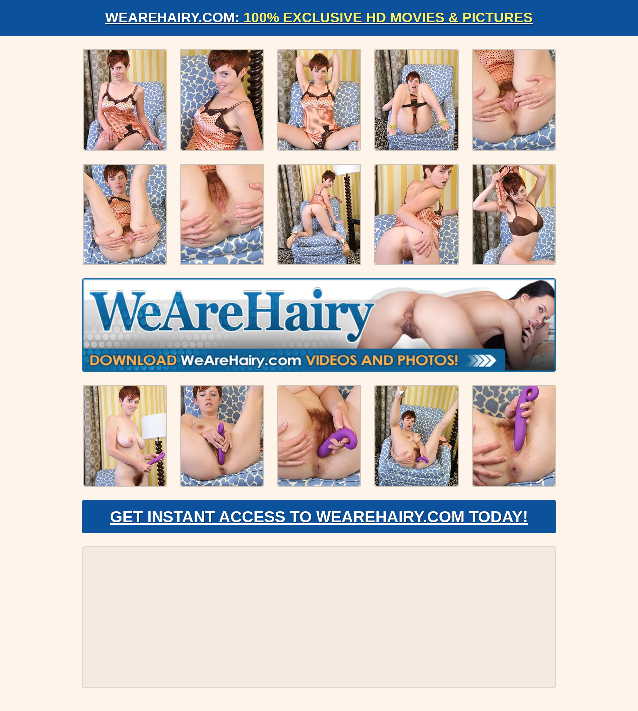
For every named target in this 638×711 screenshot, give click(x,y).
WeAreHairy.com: (319, 17)
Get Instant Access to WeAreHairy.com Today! (319, 517)
